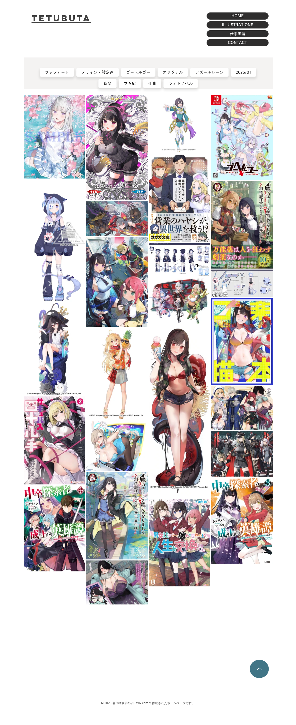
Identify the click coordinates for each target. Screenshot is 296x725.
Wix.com (142, 703)
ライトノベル (180, 82)
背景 (107, 82)
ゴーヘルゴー (138, 71)
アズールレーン (209, 71)
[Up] (259, 669)
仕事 (152, 82)
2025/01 (244, 71)
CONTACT (237, 43)
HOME (237, 16)
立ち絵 (130, 82)
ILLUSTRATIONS (237, 25)
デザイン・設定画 (97, 71)
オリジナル (173, 71)
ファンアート (57, 71)
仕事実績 (237, 34)
